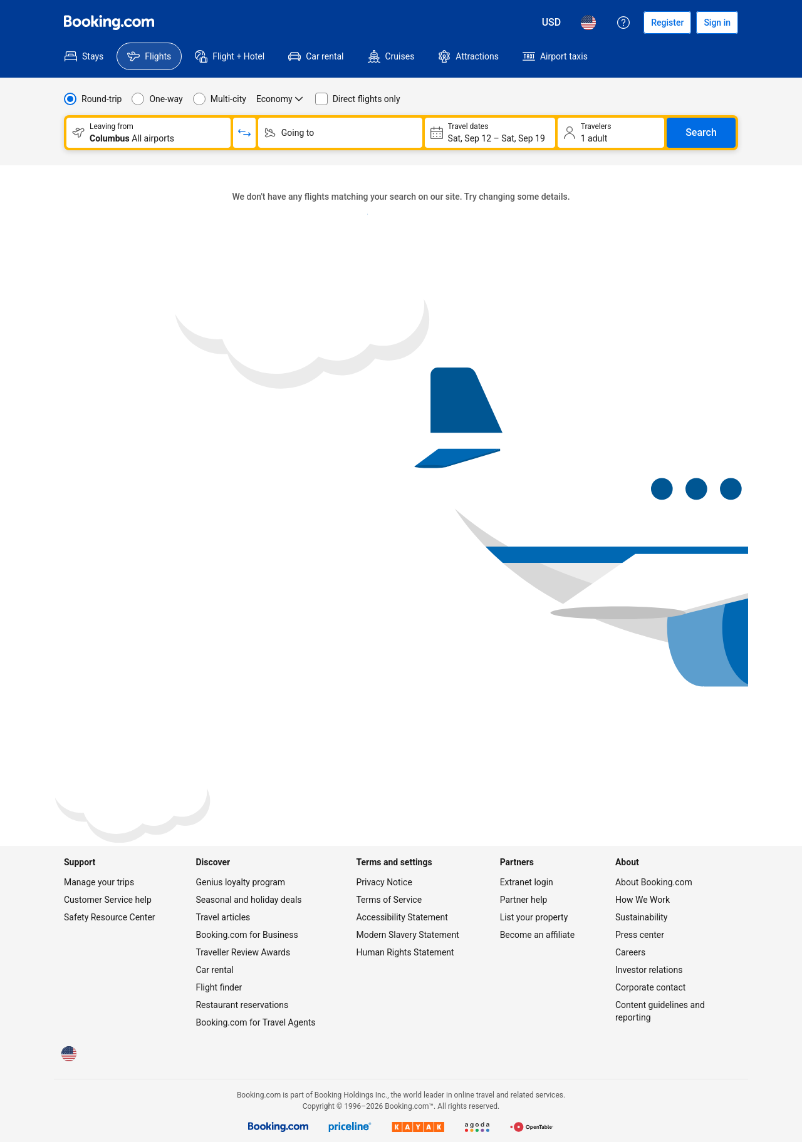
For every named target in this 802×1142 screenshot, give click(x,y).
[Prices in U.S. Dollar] (551, 23)
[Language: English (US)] (588, 23)
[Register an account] (667, 22)
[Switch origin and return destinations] (244, 133)
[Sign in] (717, 22)
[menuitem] (84, 56)
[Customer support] (623, 23)
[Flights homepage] (109, 22)
